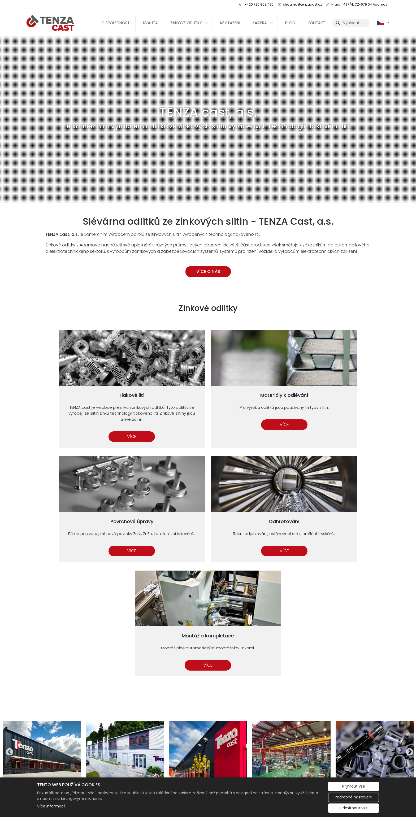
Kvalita (150, 22)
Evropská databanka (347, 772)
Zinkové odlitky (186, 22)
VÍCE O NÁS (208, 271)
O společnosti (116, 22)
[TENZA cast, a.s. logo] (52, 23)
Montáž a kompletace (315, 721)
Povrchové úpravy (312, 702)
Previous (8, 603)
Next (408, 603)
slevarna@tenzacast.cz (249, 721)
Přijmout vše (353, 786)
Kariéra (260, 22)
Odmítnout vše (353, 808)
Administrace (61, 772)
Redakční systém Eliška (129, 772)
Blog (290, 22)
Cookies (90, 772)
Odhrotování (306, 714)
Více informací (51, 806)
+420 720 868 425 (237, 708)
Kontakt (316, 22)
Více (78, 423)
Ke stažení (230, 22)
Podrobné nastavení (353, 797)
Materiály (302, 708)
